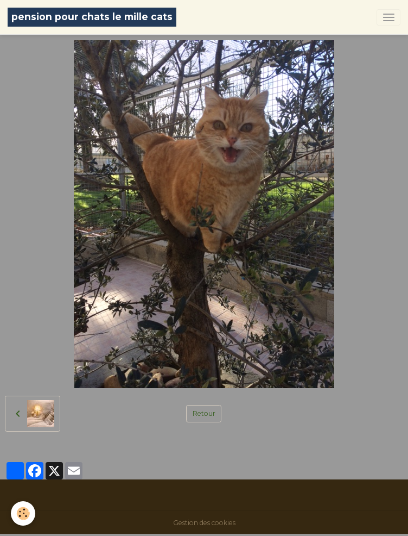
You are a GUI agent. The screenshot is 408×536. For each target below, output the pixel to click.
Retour (204, 413)
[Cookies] (23, 513)
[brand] (92, 17)
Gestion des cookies (204, 523)
